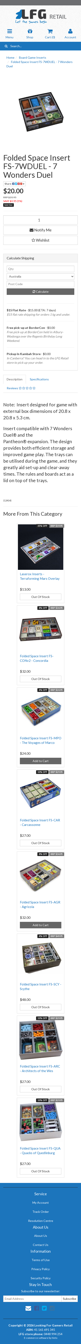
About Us (40, 1235)
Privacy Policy (40, 1269)
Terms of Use (41, 1260)
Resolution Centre (40, 1221)
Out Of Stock (40, 597)
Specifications (39, 379)
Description (14, 379)
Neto (54, 1337)
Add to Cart (41, 761)
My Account (40, 1202)
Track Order (40, 1211)
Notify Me (41, 230)
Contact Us (40, 1245)
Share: (14, 183)
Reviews (21, 388)
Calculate (41, 291)
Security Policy (41, 1278)
